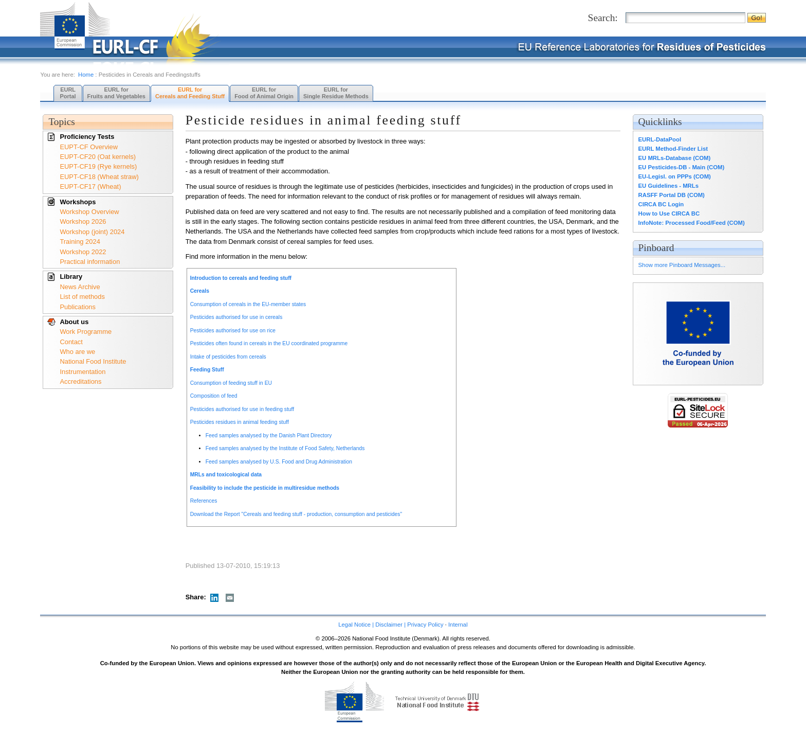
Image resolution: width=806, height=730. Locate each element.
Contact (71, 342)
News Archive (80, 287)
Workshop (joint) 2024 (92, 232)
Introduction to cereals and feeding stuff (240, 278)
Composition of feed (213, 396)
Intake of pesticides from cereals (228, 357)
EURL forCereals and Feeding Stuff (190, 92)
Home (86, 75)
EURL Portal (67, 92)
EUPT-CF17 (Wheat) (90, 186)
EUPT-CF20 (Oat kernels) (98, 157)
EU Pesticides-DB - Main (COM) (681, 167)
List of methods (82, 296)
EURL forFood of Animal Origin (264, 92)
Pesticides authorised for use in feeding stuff (242, 409)
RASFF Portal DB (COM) (671, 195)
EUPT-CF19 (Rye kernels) (98, 166)
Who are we (77, 351)
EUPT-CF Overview (89, 147)
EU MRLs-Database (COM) (674, 158)
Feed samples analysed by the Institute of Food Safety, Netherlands (285, 448)
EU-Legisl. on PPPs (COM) (674, 176)
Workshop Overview (89, 212)
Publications (78, 307)
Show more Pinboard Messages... (682, 265)
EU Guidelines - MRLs (668, 186)
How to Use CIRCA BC (669, 213)
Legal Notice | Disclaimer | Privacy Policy (390, 624)
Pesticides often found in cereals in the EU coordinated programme (269, 343)
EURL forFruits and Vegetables (116, 92)
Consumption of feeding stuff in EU (231, 383)
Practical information (90, 261)
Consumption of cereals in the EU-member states (248, 304)
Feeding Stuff (207, 369)
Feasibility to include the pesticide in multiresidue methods (264, 488)
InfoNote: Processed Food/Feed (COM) (691, 223)
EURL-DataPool (659, 139)
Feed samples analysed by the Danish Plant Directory (269, 435)
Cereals (199, 291)
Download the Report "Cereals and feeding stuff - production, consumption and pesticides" (296, 514)
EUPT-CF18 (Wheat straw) (99, 177)
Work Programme (86, 331)
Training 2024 (80, 241)
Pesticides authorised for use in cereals (236, 317)
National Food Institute (93, 361)
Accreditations (80, 381)
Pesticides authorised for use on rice (233, 330)
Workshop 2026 (83, 221)
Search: (603, 17)
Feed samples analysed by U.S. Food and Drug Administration (279, 462)
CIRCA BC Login (661, 204)
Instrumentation (82, 372)
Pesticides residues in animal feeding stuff (239, 422)
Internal (458, 624)
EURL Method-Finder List (673, 149)
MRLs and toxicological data (226, 474)
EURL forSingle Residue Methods (336, 92)
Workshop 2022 (83, 252)
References (203, 501)
